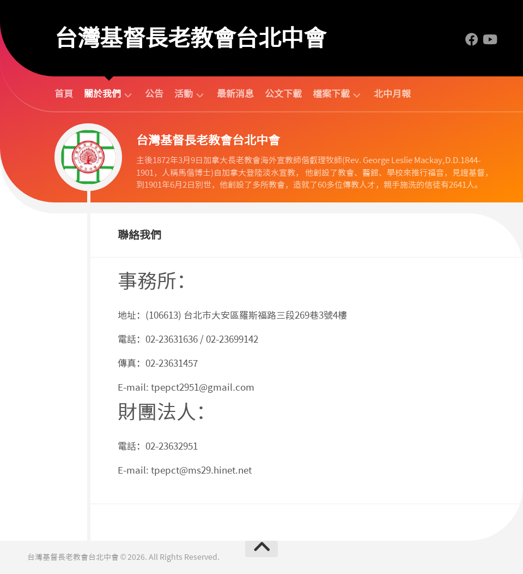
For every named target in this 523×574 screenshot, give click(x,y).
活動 (183, 94)
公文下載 (283, 93)
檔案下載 (331, 94)
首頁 (63, 93)
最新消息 (235, 93)
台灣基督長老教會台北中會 (190, 38)
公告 (154, 93)
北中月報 (392, 93)
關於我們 (102, 94)
